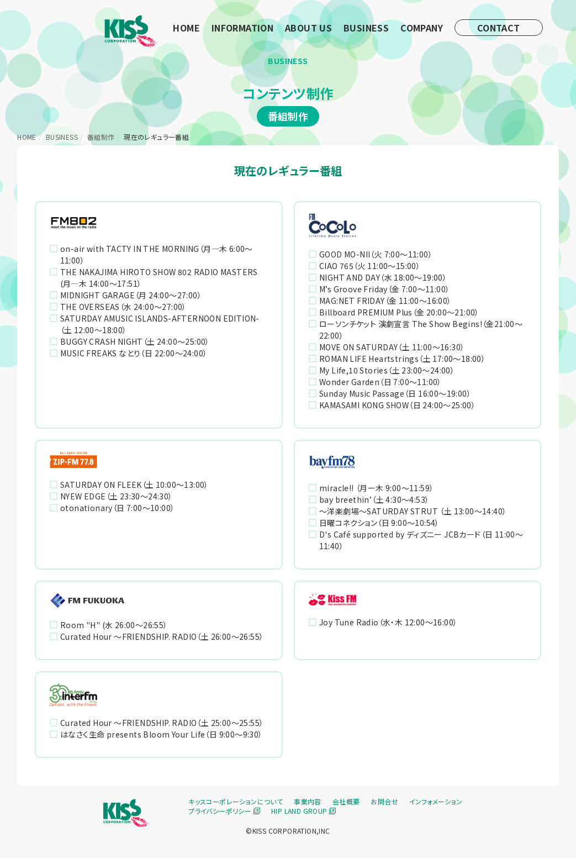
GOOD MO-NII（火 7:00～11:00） (375, 254)
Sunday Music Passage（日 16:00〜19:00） (395, 393)
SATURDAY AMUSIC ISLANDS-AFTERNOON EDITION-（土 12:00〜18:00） (160, 324)
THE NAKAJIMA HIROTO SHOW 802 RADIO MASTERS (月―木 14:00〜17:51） (159, 277)
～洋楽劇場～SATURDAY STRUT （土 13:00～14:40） (412, 511)
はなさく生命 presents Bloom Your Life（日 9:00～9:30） (161, 734)
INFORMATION (242, 27)
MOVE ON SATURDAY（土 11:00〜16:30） (391, 346)
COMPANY (421, 27)
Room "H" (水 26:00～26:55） (114, 624)
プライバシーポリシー (224, 810)
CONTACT (498, 27)
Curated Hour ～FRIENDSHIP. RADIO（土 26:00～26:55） (161, 636)
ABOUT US (308, 27)
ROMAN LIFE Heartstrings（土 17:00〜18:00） (402, 358)
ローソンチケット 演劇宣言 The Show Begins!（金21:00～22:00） (421, 329)
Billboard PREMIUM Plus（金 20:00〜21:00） (399, 312)
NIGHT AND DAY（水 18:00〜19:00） (383, 277)
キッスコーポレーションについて (235, 801)
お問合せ (384, 801)
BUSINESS (366, 27)
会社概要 (346, 801)
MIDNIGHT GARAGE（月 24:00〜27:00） (131, 295)
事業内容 (307, 801)
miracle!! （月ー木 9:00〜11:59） (376, 487)
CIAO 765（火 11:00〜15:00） (369, 265)
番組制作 (101, 136)
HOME (186, 27)
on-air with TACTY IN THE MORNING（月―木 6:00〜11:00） (156, 254)
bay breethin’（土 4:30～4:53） (374, 499)
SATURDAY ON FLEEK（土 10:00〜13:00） (134, 484)
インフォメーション (436, 801)
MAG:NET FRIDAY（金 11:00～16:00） (385, 300)
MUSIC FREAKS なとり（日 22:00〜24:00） (133, 353)
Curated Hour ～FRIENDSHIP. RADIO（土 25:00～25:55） (161, 722)
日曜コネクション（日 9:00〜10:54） (379, 522)
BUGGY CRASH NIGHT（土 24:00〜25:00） (135, 341)
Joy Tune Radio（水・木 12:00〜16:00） (388, 622)
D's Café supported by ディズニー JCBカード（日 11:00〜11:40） (421, 540)
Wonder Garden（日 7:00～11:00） (380, 381)
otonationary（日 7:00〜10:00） (117, 507)
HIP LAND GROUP (303, 810)
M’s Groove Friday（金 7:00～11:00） (384, 288)
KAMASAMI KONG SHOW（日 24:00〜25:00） (397, 404)
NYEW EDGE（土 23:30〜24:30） (116, 496)
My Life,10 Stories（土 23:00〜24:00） (387, 370)
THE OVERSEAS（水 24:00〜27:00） (123, 306)
